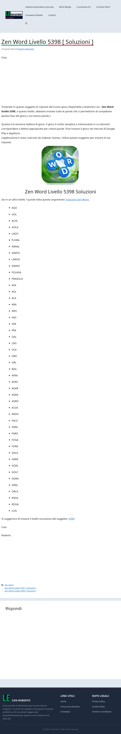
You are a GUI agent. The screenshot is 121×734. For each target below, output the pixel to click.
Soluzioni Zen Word (77, 199)
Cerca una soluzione (70, 706)
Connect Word (103, 6)
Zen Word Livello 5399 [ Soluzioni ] (20, 591)
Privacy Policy (98, 701)
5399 (71, 518)
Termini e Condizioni (101, 711)
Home (63, 701)
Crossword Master (34, 15)
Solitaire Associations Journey (39, 6)
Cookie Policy (98, 706)
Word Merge (65, 6)
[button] (26, 23)
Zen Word (9, 585)
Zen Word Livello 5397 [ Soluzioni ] (20, 588)
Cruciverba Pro (84, 6)
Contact (52, 15)
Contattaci (65, 711)
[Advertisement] (60, 82)
